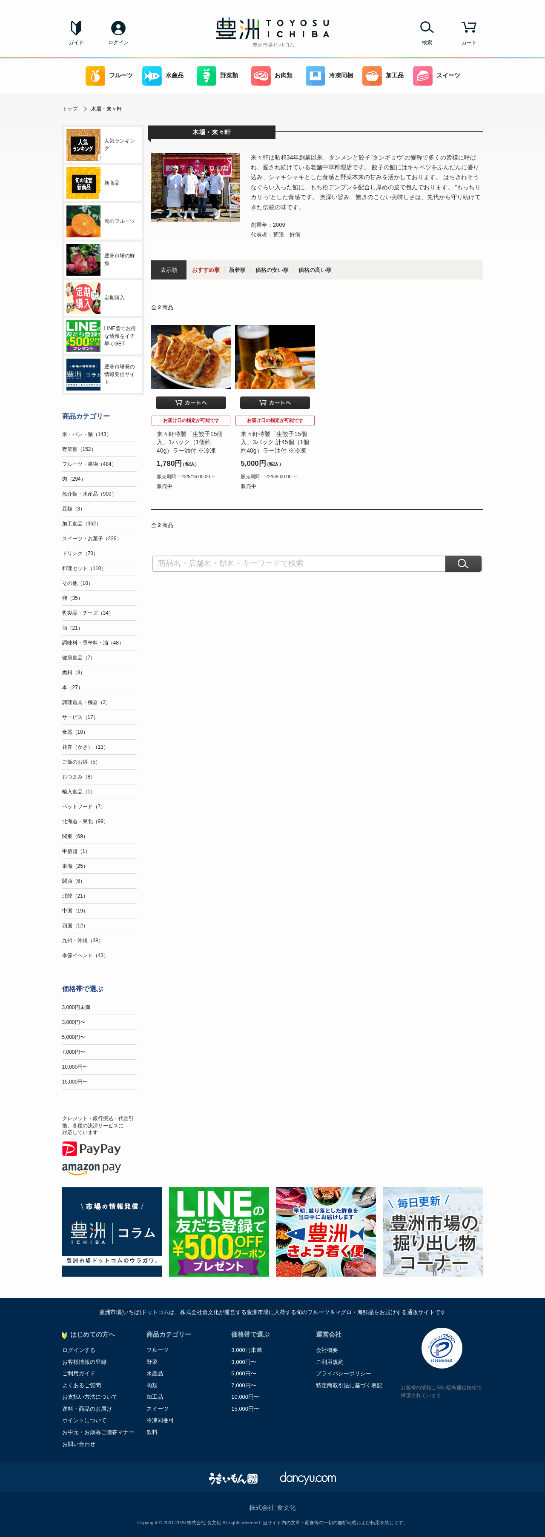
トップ (69, 109)
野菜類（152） (79, 449)
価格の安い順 (272, 270)
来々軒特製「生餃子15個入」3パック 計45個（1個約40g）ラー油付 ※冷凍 (275, 442)
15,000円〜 (75, 1082)
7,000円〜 (73, 1052)
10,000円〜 (75, 1067)
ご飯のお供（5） (81, 762)
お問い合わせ (78, 1444)
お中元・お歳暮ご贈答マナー (98, 1432)
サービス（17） (80, 717)
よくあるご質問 (81, 1385)
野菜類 (217, 76)
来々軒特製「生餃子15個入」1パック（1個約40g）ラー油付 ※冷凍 (190, 442)
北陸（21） (75, 896)
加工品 (383, 76)
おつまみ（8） (79, 777)
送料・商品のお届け (87, 1409)
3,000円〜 (73, 1022)
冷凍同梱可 (160, 1420)
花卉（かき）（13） (85, 747)
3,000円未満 (76, 1007)
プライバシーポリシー (343, 1373)
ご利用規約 (330, 1362)
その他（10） (77, 583)
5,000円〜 (73, 1037)
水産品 (163, 76)
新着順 (237, 270)
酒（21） (72, 628)
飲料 (152, 1432)
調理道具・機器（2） (86, 702)
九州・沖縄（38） (82, 941)
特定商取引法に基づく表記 (349, 1385)
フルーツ (109, 76)
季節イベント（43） (85, 955)
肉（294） (74, 479)
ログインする (78, 1350)
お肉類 (272, 76)
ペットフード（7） (84, 807)
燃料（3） (74, 673)
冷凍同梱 (329, 76)
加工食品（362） (81, 524)
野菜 (152, 1362)
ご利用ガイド (78, 1373)
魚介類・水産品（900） (89, 494)
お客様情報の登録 (84, 1362)
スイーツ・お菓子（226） (92, 539)
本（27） (72, 687)
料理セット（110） (84, 568)
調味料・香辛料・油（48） (93, 643)
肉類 (152, 1385)
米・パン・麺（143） (87, 434)
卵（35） (72, 598)
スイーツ (436, 76)
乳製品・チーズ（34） (88, 613)
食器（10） (75, 732)
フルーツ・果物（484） (89, 464)
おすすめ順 (206, 270)
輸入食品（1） (79, 792)
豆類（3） (74, 509)
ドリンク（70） (80, 553)
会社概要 (327, 1350)
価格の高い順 (315, 270)
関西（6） (74, 881)
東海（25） (75, 866)
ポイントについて (84, 1420)
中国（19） (75, 911)
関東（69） (75, 836)
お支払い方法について (90, 1397)
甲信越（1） (76, 851)
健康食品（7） (79, 658)
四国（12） (75, 926)
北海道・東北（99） (85, 821)
